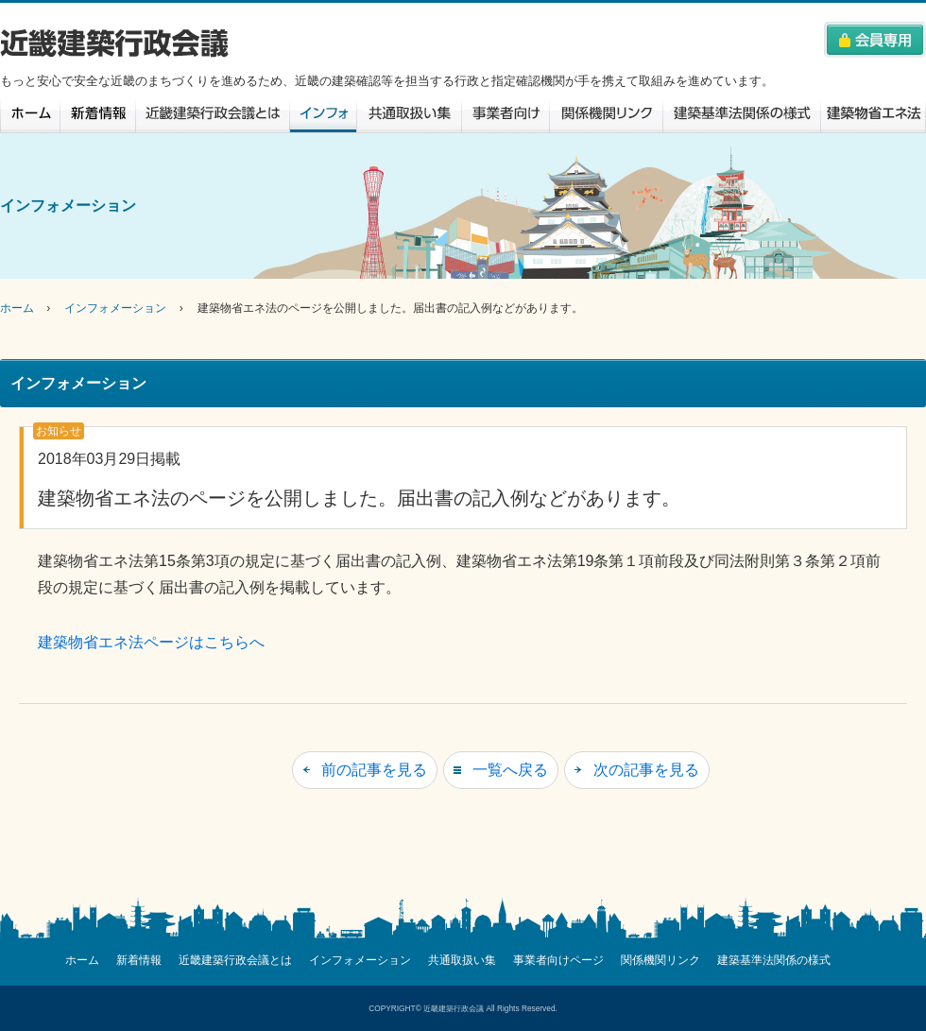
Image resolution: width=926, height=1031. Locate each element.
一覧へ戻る (510, 770)
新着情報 (97, 116)
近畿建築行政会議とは (212, 116)
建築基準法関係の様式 (741, 116)
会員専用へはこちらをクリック (875, 40)
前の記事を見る (374, 770)
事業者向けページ (505, 116)
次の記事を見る (646, 770)
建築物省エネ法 (873, 116)
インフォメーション (322, 116)
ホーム (30, 116)
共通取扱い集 (408, 116)
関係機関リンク (605, 116)
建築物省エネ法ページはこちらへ (151, 642)
